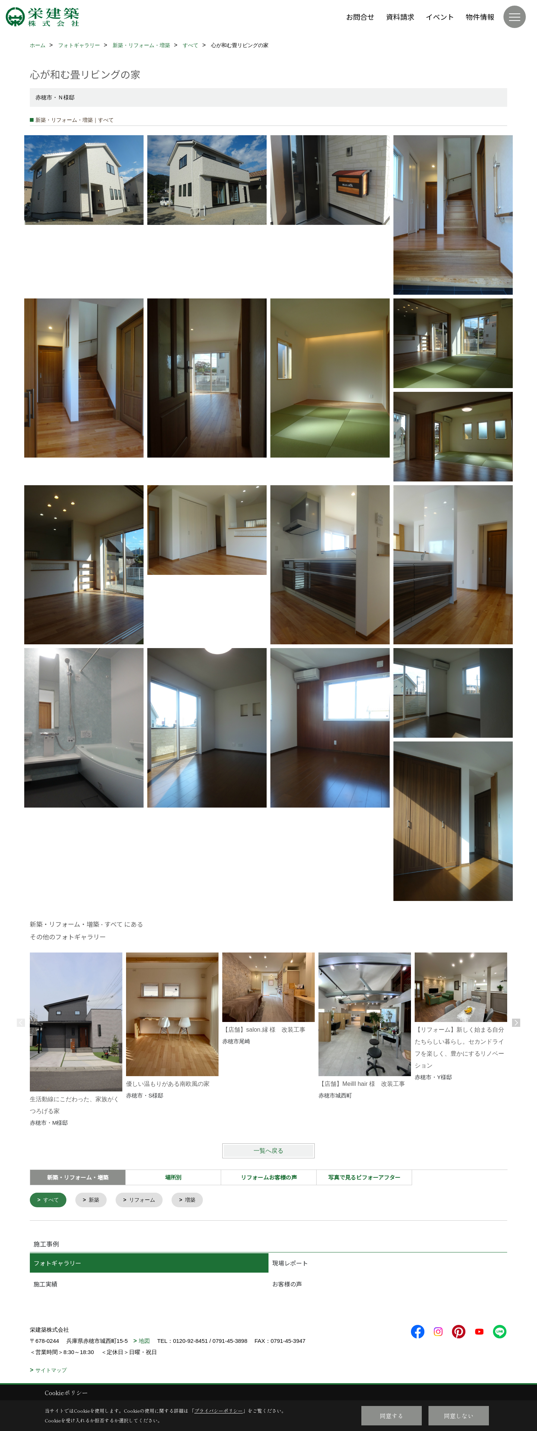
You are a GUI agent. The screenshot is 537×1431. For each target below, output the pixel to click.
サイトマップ (51, 1371)
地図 (144, 1341)
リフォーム (146, 1200)
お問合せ (360, 17)
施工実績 (45, 1284)
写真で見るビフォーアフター (364, 1177)
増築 (195, 1200)
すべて (52, 1200)
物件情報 (480, 17)
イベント (440, 17)
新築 (95, 1200)
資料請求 (400, 17)
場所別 (173, 1177)
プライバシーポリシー (218, 1410)
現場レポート (290, 1263)
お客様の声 (287, 1284)
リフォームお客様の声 (269, 1177)
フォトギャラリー (57, 1263)
